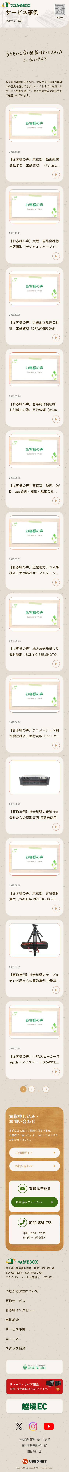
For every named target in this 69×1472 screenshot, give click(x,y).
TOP (8, 20)
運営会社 (32, 1451)
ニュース (12, 1338)
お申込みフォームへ (28, 1202)
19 (46, 1089)
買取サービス (15, 1300)
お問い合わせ (24, 1166)
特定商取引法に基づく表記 (34, 1439)
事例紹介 (12, 1319)
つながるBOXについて (22, 1291)
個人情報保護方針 (32, 1445)
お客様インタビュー (20, 1310)
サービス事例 (15, 1329)
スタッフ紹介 (15, 1348)
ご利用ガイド (24, 1152)
